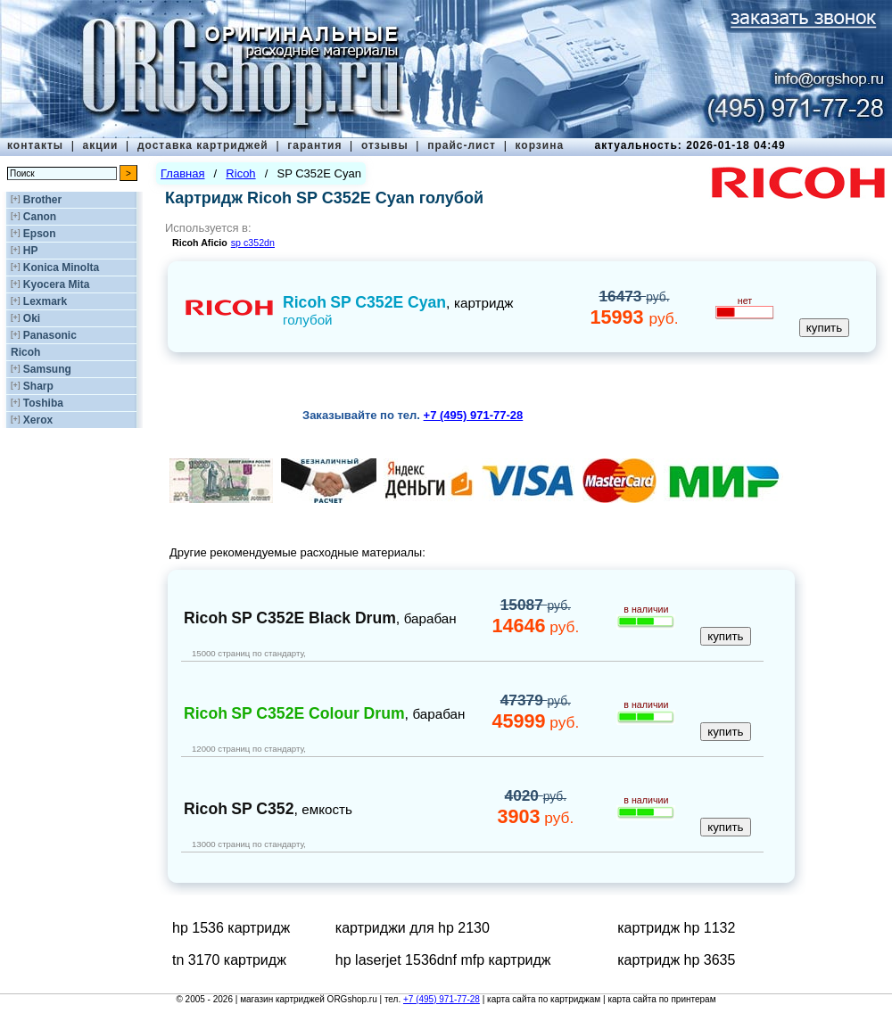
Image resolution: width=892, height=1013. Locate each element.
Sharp (38, 386)
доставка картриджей (202, 145)
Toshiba (43, 403)
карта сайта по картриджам (543, 999)
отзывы (385, 145)
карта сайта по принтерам (661, 999)
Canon (39, 216)
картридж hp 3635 (676, 960)
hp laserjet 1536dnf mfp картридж (443, 960)
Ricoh (25, 352)
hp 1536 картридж (231, 927)
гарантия (314, 145)
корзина (539, 145)
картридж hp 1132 (676, 927)
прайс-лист (461, 145)
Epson (39, 233)
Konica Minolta (61, 267)
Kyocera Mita (56, 284)
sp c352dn (253, 242)
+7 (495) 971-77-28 (441, 999)
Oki (31, 318)
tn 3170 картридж (229, 960)
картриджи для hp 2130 (412, 927)
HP (30, 250)
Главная (182, 173)
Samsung (47, 369)
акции (101, 145)
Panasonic (50, 335)
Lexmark (45, 301)
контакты (35, 145)
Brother (42, 200)
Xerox (38, 420)
